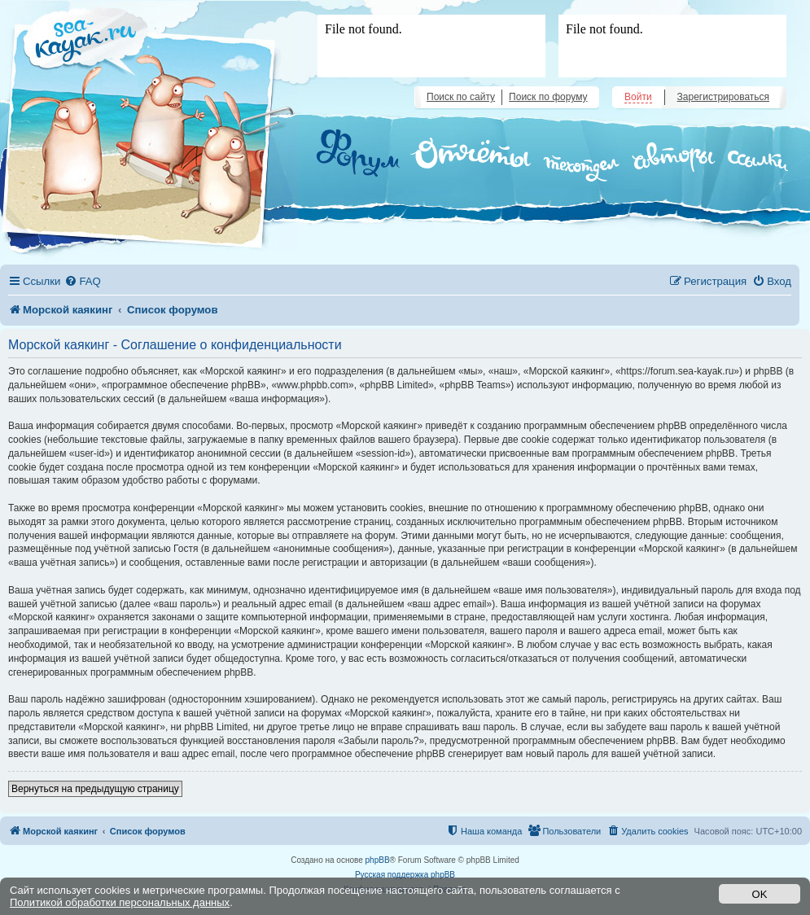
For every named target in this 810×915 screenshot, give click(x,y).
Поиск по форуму (548, 97)
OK (760, 894)
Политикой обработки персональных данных (120, 902)
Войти (638, 97)
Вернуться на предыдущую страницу (95, 789)
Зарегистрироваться (723, 97)
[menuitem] (82, 281)
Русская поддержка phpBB (405, 874)
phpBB (378, 860)
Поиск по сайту (461, 97)
